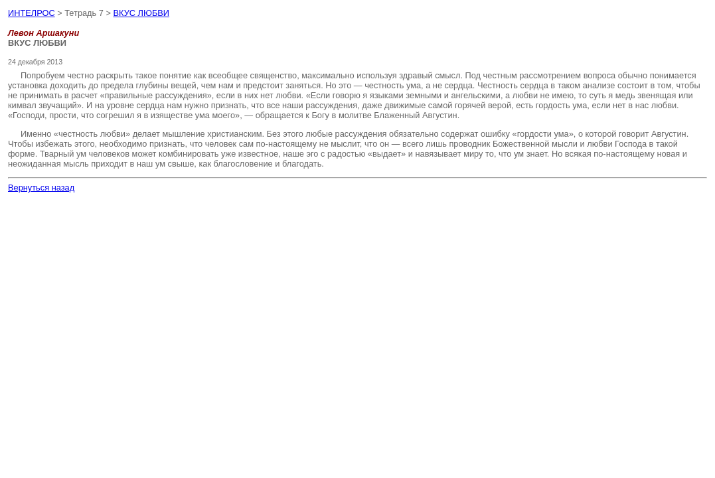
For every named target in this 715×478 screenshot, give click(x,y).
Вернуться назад (41, 188)
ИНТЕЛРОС (31, 13)
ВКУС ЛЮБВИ (142, 13)
